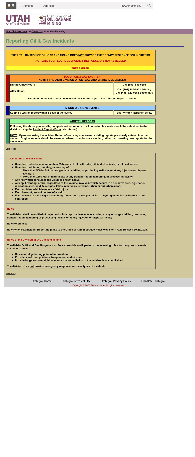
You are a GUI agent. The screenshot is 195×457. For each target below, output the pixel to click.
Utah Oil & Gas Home (16, 31)
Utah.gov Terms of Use (76, 281)
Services (27, 5)
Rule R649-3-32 (16, 229)
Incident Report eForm (47, 129)
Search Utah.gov (131, 5)
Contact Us (36, 31)
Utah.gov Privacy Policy (116, 281)
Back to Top (11, 149)
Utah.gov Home (42, 281)
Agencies (49, 5)
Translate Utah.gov (153, 281)
